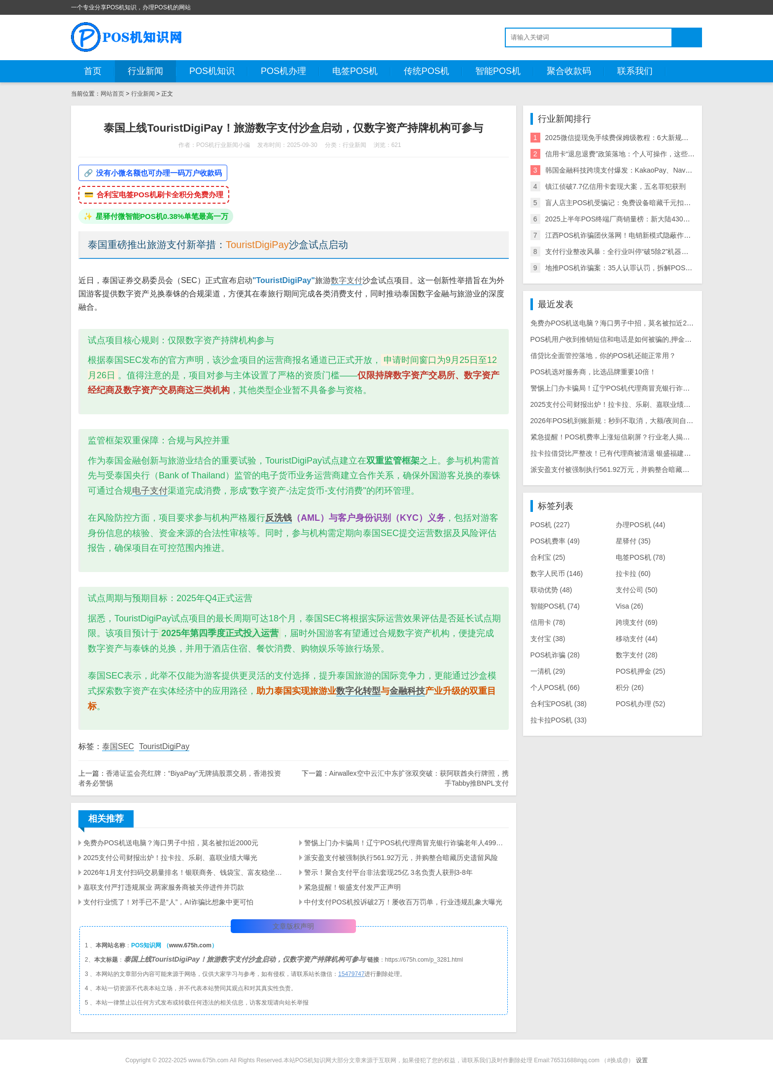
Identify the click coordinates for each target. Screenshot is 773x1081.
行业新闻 (145, 71)
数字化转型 (358, 691)
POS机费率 (555, 541)
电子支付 (150, 491)
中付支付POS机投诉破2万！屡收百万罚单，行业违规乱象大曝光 (403, 902)
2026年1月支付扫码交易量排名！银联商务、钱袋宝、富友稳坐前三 (185, 872)
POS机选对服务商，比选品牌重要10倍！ (593, 372)
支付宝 (547, 639)
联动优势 (551, 590)
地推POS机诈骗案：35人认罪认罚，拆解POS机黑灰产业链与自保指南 (653, 268)
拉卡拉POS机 (558, 720)
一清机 (547, 671)
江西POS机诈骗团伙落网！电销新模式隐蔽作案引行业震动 (635, 235)
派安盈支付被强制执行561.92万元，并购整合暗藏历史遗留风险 (401, 858)
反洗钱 (278, 518)
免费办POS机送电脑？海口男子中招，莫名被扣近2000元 (170, 843)
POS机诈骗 (555, 655)
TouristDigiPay (164, 746)
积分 (630, 687)
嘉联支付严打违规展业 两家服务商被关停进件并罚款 (163, 887)
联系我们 (635, 71)
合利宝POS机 (558, 704)
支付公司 (637, 590)
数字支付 (346, 280)
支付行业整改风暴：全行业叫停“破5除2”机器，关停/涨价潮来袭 (642, 251)
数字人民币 (556, 573)
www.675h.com (190, 945)
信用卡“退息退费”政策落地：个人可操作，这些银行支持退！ (637, 154)
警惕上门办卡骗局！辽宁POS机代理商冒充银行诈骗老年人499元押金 (406, 843)
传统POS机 (426, 71)
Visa (629, 606)
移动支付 (637, 639)
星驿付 (633, 541)
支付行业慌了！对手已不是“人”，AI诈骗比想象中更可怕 (168, 902)
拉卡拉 (633, 573)
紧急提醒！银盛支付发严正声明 (352, 887)
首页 (93, 71)
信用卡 (547, 622)
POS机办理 (283, 71)
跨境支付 (637, 622)
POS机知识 (212, 71)
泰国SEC (118, 746)
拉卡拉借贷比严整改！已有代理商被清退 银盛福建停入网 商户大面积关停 (642, 453)
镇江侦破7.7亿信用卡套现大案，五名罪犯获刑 (615, 186)
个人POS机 (555, 687)
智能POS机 (498, 71)
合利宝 (547, 557)
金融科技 (407, 691)
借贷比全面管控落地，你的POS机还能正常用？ (603, 356)
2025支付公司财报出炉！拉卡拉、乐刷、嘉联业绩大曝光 (170, 858)
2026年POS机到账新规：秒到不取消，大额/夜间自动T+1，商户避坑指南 (642, 421)
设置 (642, 1060)
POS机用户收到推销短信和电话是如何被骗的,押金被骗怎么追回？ (631, 339)
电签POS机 (355, 71)
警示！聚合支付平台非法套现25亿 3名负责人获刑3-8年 (388, 872)
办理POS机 (640, 525)
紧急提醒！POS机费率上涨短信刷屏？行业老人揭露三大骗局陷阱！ (634, 437)
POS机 (550, 525)
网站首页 (112, 93)
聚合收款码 (569, 71)
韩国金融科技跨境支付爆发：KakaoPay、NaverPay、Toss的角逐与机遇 (655, 170)
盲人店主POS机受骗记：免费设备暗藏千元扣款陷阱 (625, 203)
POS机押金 (640, 671)
